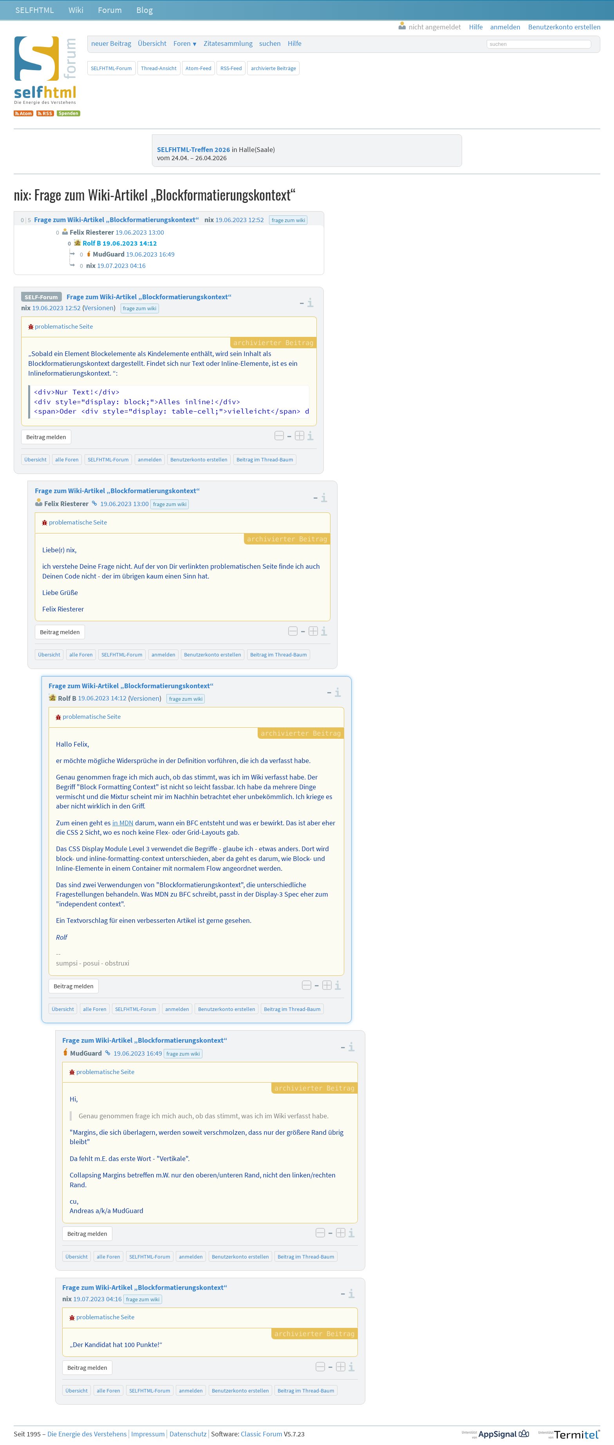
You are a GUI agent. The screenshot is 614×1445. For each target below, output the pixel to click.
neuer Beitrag (111, 43)
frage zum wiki (139, 308)
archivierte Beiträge (273, 68)
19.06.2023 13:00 (124, 503)
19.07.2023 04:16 (97, 1299)
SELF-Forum (41, 297)
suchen (270, 43)
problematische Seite (64, 326)
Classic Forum (261, 1434)
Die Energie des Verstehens (87, 1434)
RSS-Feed (231, 68)
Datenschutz (188, 1434)
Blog (144, 9)
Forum (110, 9)
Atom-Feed (198, 68)
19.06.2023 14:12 (102, 698)
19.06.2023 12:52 (56, 308)
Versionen (99, 308)
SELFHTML (34, 9)
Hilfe (295, 43)
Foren (182, 43)
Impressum (148, 1434)
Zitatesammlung (228, 43)
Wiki (76, 9)
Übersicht (152, 43)
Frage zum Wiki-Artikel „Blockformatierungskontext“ (149, 297)
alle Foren (67, 459)
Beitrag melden (46, 437)
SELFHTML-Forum (111, 68)
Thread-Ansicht (159, 68)
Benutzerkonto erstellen (199, 459)
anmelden (150, 459)
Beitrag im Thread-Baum (265, 459)
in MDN (123, 823)
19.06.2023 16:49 (138, 1053)
